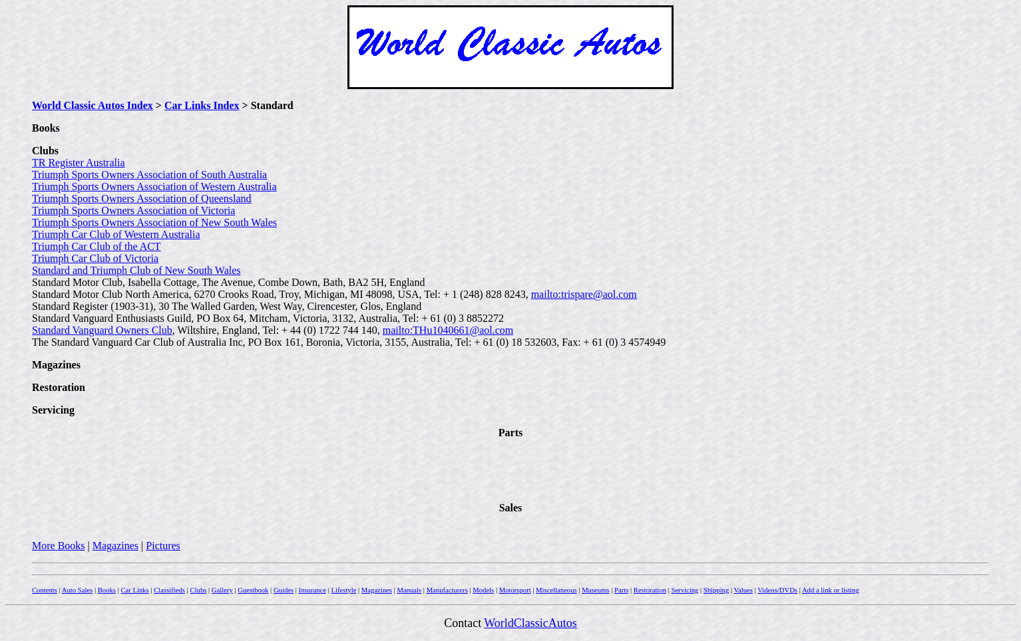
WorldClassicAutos (530, 623)
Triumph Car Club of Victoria (95, 258)
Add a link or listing (830, 590)
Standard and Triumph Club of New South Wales (136, 270)
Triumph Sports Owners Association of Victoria (133, 210)
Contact (464, 623)
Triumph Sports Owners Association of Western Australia (154, 186)
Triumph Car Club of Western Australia (116, 234)
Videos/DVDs (777, 590)
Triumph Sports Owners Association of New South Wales (154, 222)
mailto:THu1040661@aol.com (448, 330)
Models (483, 590)
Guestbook (253, 590)
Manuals (409, 590)
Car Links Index (202, 105)
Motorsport (515, 590)
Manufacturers (447, 590)
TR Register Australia (78, 162)
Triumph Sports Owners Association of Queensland (142, 198)
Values (743, 590)
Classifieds (169, 590)
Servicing (684, 590)
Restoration (650, 590)
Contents (44, 590)
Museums (595, 590)
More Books (58, 545)
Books (107, 590)
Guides (284, 590)
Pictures (163, 545)
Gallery (222, 590)
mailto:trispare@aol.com (584, 294)
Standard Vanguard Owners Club (102, 330)
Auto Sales (77, 590)
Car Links (134, 590)
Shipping (716, 590)
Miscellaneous (556, 590)
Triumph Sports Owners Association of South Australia (149, 174)
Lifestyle (343, 590)
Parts (621, 590)
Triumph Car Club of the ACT (96, 246)
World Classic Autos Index (92, 105)
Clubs (198, 590)
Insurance (312, 590)
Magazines (115, 545)
